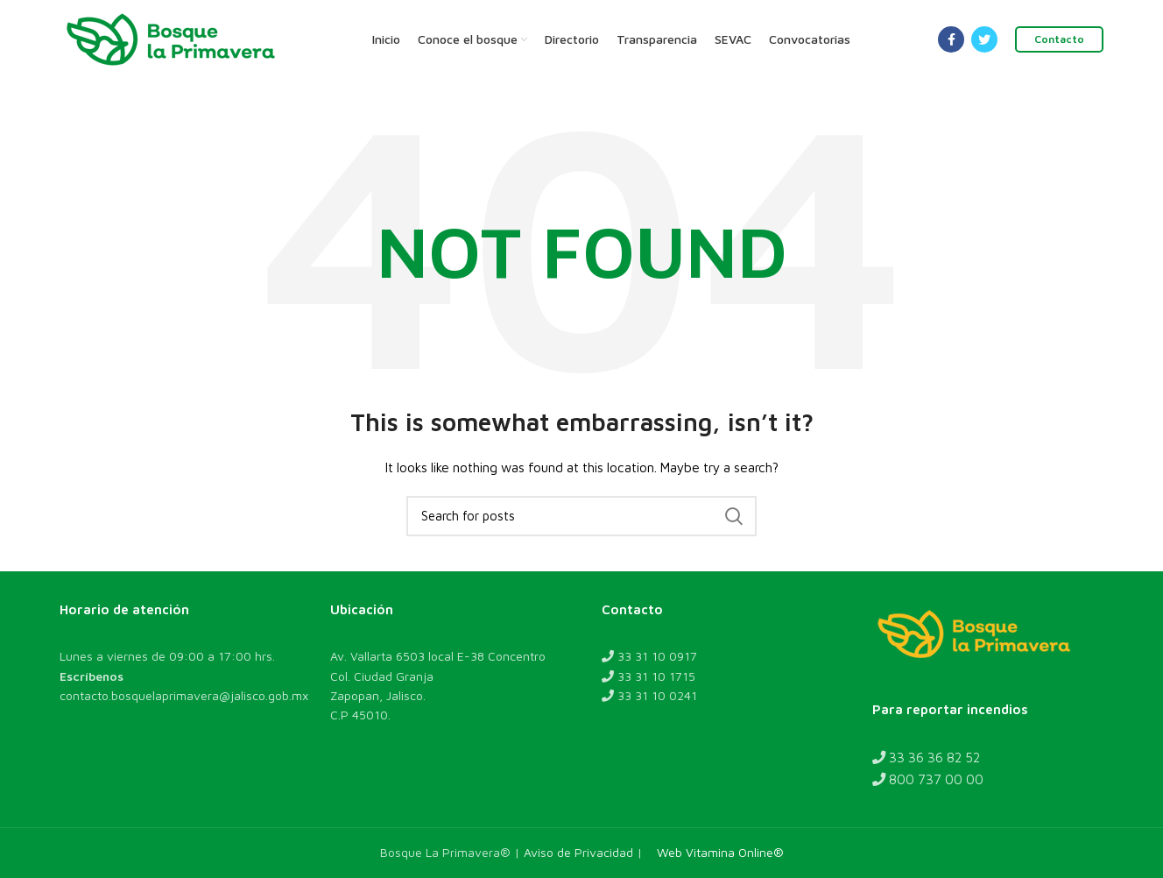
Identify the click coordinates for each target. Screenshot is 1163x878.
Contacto (1059, 39)
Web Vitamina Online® (717, 852)
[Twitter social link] (984, 39)
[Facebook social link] (951, 39)
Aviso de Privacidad (578, 852)
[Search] (581, 516)
